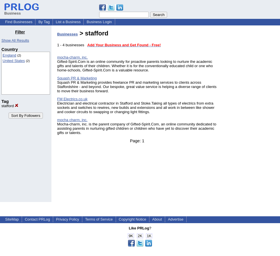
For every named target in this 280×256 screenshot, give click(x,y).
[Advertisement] (250, 115)
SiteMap (12, 219)
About (157, 219)
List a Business (68, 22)
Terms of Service (99, 219)
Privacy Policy (67, 219)
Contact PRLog (37, 219)
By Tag (44, 22)
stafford (9, 106)
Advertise (175, 219)
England (9, 55)
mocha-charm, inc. (72, 57)
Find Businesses (18, 22)
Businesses (67, 34)
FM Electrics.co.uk (72, 99)
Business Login (99, 22)
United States (14, 61)
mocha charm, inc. (72, 120)
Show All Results (15, 40)
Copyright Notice (132, 219)
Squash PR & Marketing (77, 78)
